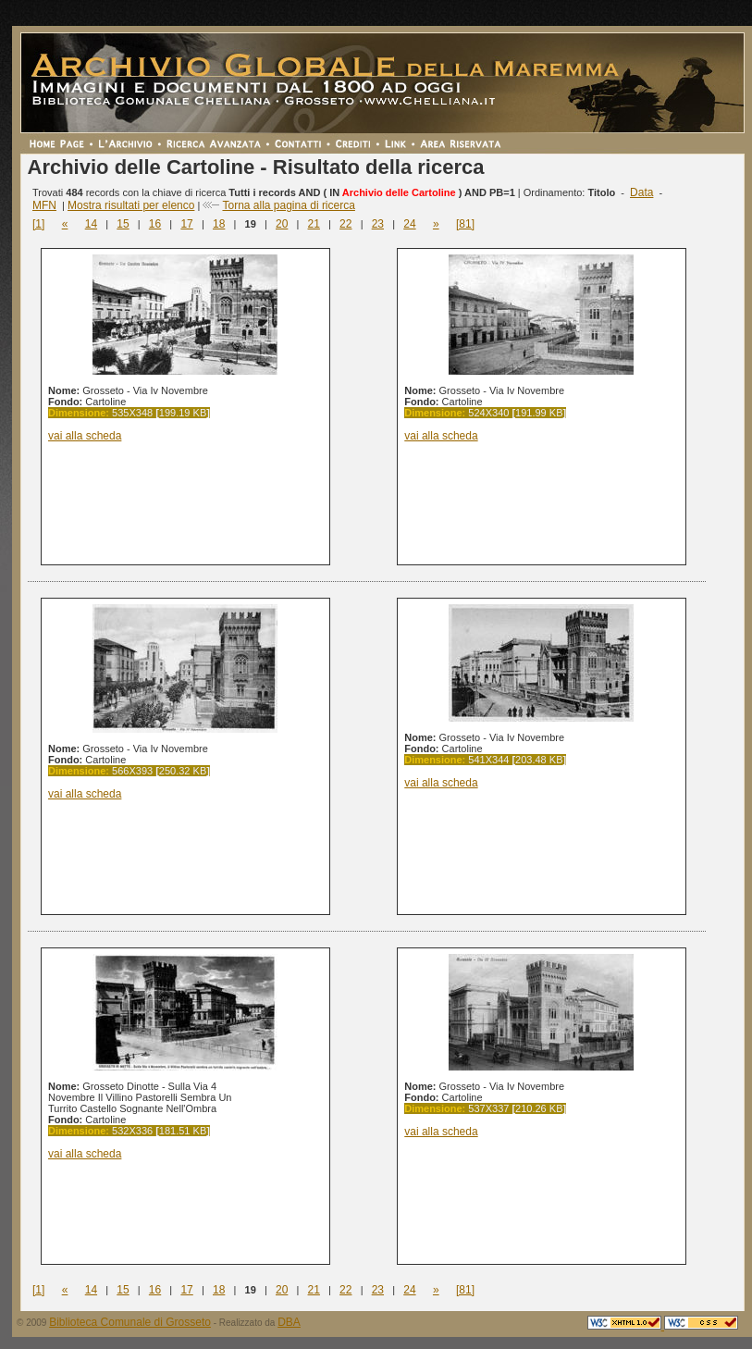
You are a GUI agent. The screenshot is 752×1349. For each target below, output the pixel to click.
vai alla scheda (84, 435)
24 (409, 223)
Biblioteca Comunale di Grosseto (130, 1322)
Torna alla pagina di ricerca (288, 205)
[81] (465, 223)
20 (282, 223)
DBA (289, 1322)
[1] (38, 223)
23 (378, 223)
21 (314, 223)
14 (91, 223)
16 (155, 223)
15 (123, 223)
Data (641, 192)
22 (345, 223)
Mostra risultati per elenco (131, 205)
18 (219, 223)
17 (186, 223)
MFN (44, 205)
